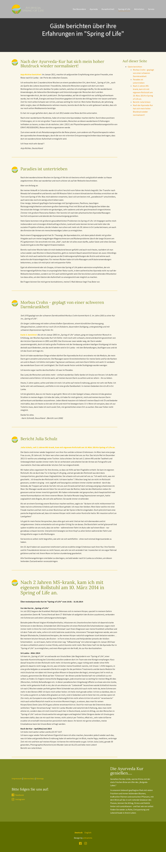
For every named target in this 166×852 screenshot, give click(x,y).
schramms (87, 838)
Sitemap (40, 778)
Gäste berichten (135, 66)
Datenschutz (29, 778)
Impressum (17, 778)
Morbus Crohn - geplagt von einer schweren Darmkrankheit (143, 73)
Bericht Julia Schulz (141, 102)
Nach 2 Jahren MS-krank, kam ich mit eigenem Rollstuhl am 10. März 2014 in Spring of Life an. (143, 92)
